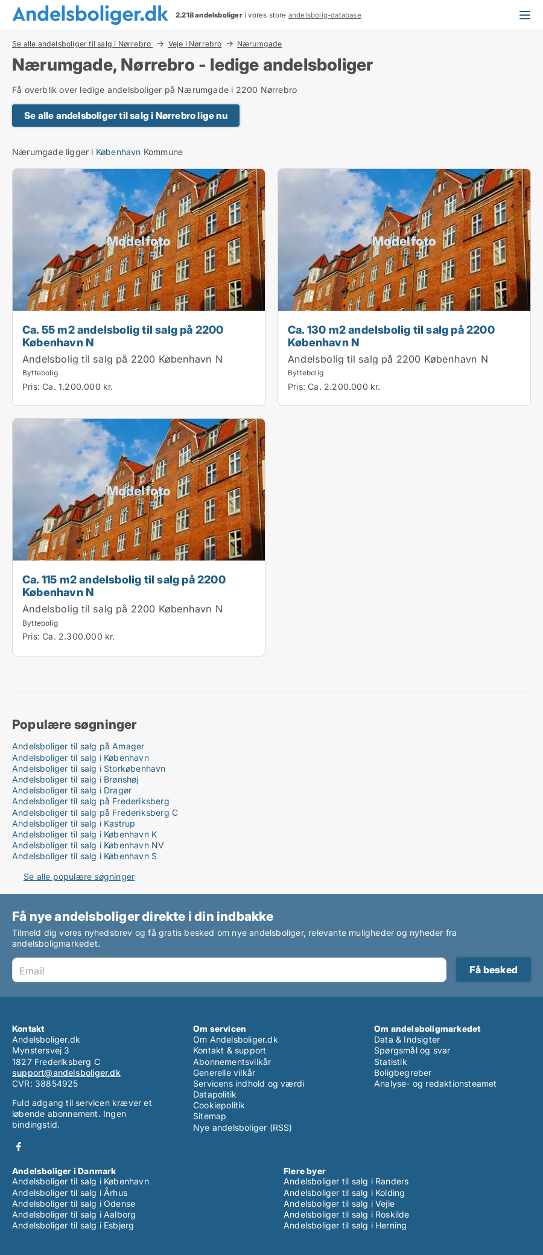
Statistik (390, 1061)
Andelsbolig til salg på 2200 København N (122, 359)
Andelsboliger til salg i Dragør (72, 790)
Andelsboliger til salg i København (80, 757)
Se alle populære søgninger (79, 876)
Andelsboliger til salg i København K (84, 834)
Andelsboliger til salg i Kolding (344, 1192)
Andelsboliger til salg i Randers (346, 1181)
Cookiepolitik (219, 1105)
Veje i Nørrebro (195, 43)
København (118, 152)
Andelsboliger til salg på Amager (78, 746)
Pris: (32, 386)
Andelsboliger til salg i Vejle (339, 1203)
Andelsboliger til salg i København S (84, 856)
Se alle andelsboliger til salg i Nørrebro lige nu (125, 115)
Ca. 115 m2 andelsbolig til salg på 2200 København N (124, 586)
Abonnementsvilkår (232, 1061)
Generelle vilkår (224, 1072)
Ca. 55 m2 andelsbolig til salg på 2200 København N (123, 336)
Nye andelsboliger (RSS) (243, 1127)
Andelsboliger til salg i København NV (88, 845)
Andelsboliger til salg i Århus (69, 1192)
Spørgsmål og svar (412, 1050)
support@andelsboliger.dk (66, 1072)
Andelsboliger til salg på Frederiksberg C (95, 812)
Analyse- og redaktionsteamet (435, 1083)
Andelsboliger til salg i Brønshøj (75, 779)
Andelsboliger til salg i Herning (345, 1225)
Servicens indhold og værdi (248, 1083)
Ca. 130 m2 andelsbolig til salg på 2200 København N (391, 336)
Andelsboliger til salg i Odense (73, 1203)
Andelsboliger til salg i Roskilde (347, 1214)
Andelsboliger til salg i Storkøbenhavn (89, 768)
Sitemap (209, 1116)
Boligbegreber (403, 1072)
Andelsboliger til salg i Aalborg (74, 1214)
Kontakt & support (229, 1050)
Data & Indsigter (407, 1039)
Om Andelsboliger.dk (235, 1039)
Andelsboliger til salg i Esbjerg (73, 1225)
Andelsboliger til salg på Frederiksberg (91, 801)
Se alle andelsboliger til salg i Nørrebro (82, 43)
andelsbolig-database (324, 15)
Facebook (18, 1146)
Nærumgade (259, 44)
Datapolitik (215, 1094)
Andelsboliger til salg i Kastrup (73, 823)
